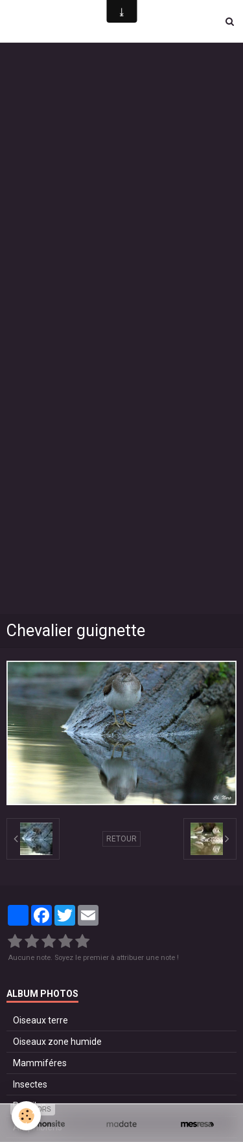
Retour (121, 838)
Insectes (30, 1084)
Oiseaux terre (40, 1020)
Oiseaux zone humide (57, 1041)
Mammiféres (40, 1063)
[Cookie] (26, 1115)
